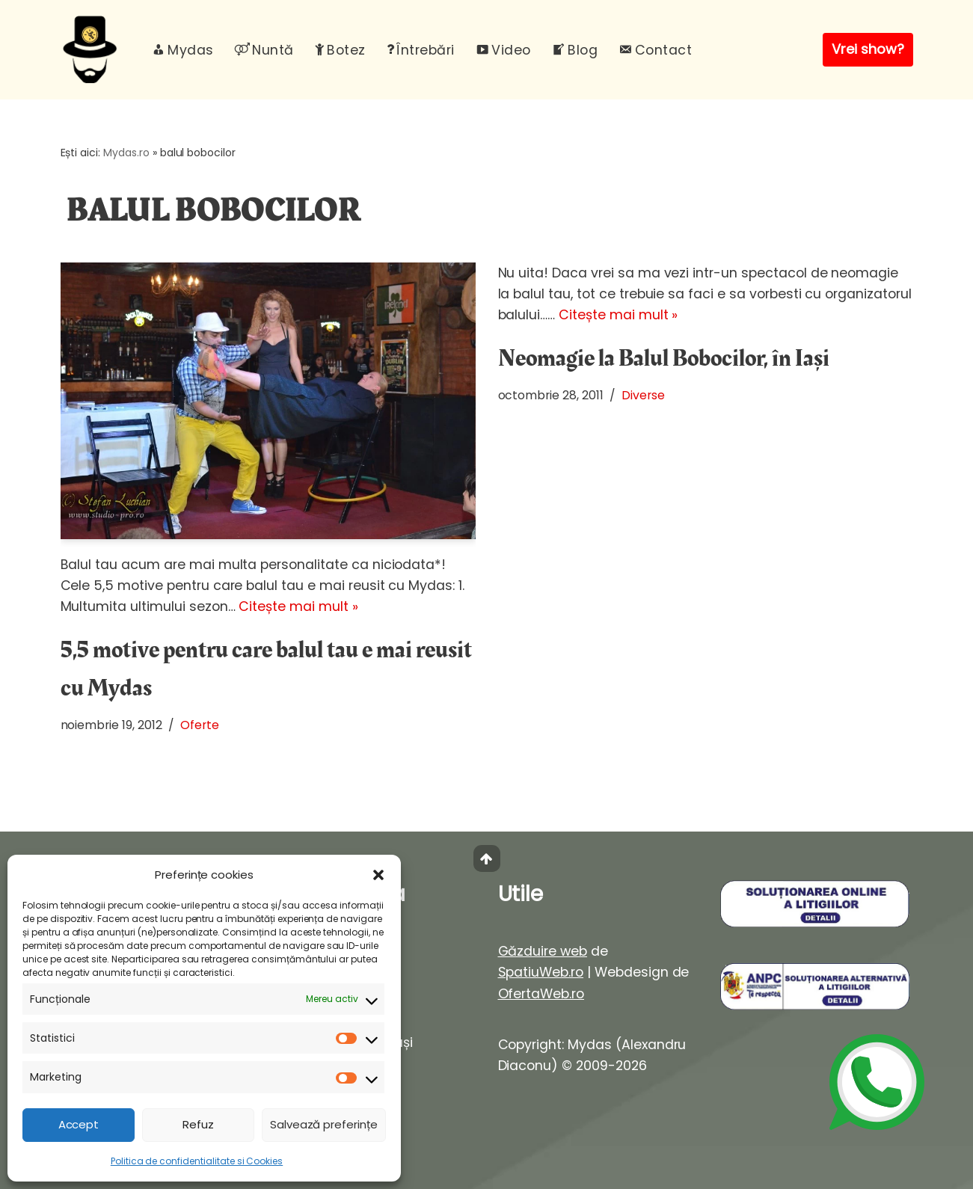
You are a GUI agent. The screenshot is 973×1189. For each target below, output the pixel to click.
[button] (378, 874)
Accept (78, 1124)
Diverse (643, 395)
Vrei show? (868, 49)
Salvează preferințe (324, 1124)
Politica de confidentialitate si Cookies (197, 1161)
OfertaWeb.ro (541, 994)
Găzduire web (543, 951)
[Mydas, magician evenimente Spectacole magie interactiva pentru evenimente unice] (93, 49)
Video (503, 50)
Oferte (199, 725)
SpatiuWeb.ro (541, 972)
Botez (340, 50)
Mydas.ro (126, 152)
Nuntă (264, 50)
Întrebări (421, 50)
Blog (575, 50)
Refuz (198, 1124)
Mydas (183, 50)
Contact (655, 50)
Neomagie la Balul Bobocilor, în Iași (663, 358)
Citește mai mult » (298, 606)
